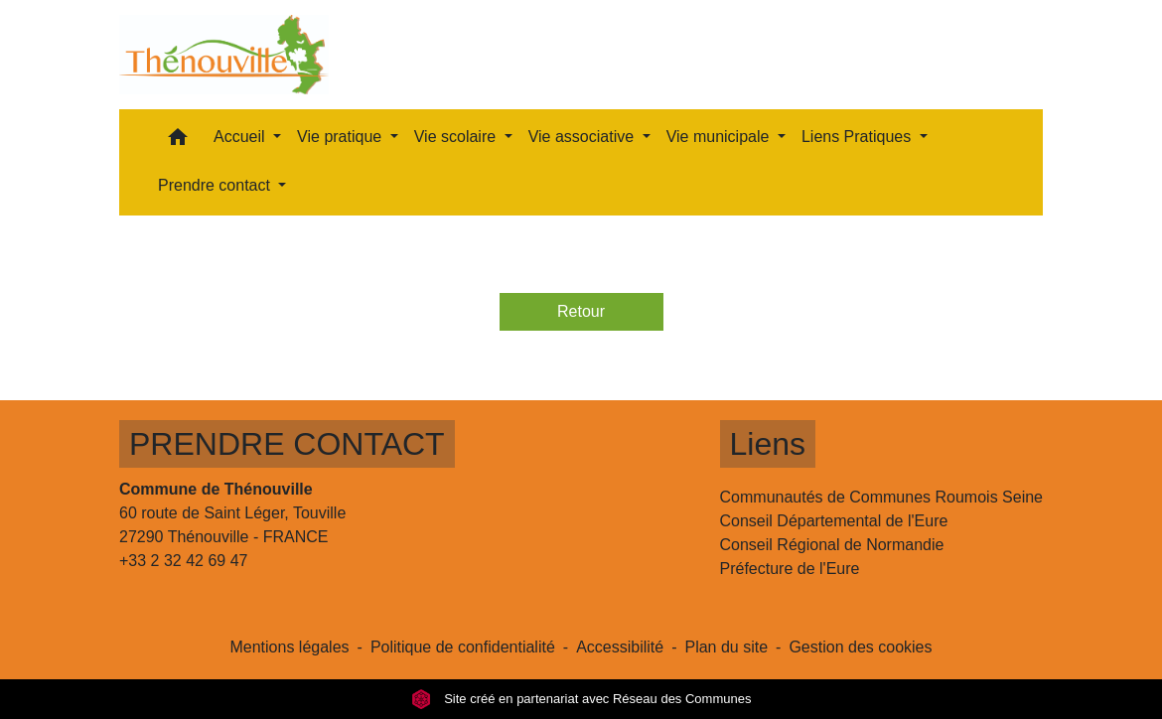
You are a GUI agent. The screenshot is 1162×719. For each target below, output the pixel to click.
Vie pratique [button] (341, 136)
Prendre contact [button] (216, 185)
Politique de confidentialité (462, 647)
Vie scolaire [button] (457, 136)
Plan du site (726, 647)
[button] (178, 141)
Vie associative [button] (583, 136)
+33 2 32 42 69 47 (183, 560)
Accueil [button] (241, 136)
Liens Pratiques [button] (858, 136)
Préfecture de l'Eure (790, 568)
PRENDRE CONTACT (287, 444)
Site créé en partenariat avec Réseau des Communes (581, 698)
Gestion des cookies (860, 647)
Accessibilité (619, 647)
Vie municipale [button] (720, 136)
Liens (768, 444)
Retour (581, 311)
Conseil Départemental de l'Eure (834, 520)
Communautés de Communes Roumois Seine (881, 497)
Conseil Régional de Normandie (832, 544)
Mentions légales (289, 647)
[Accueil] (224, 54)
